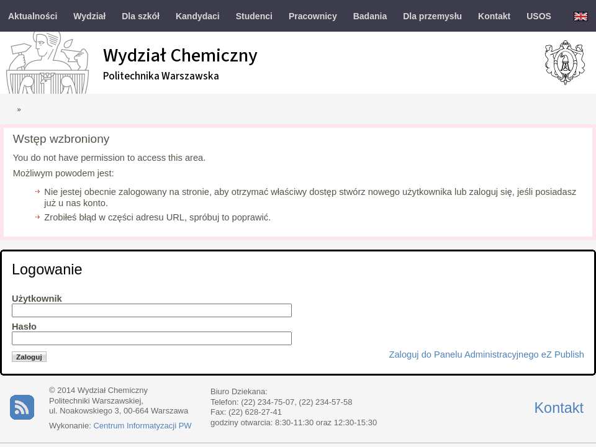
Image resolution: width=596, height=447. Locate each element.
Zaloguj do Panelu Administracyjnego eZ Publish (486, 354)
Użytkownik (37, 299)
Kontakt (559, 408)
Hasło (24, 327)
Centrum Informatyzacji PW (142, 425)
